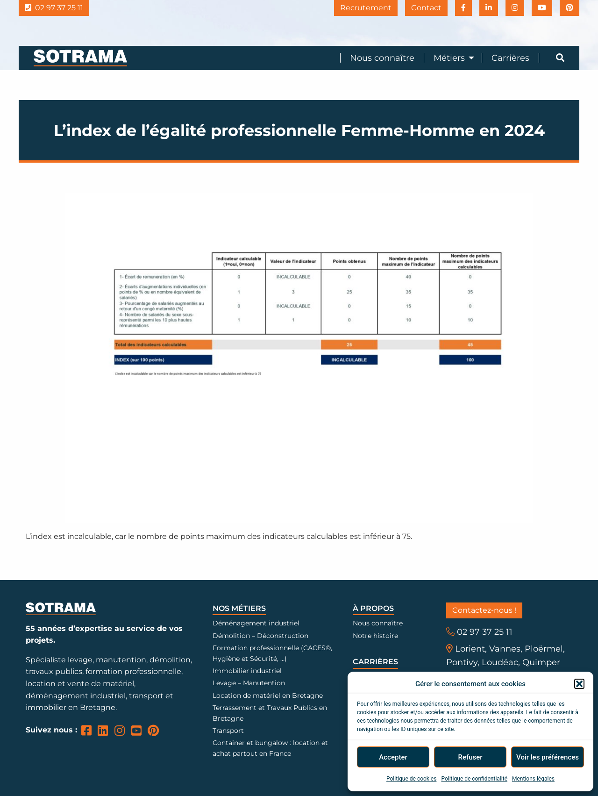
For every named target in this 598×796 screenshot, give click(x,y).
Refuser (470, 757)
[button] (579, 683)
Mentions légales (533, 778)
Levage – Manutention (249, 683)
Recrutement (366, 7)
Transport (228, 730)
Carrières (510, 58)
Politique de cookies (411, 778)
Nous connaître (382, 58)
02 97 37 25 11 (54, 7)
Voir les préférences (547, 757)
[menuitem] (377, 58)
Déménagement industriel (256, 623)
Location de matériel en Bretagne (268, 695)
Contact (426, 7)
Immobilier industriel (247, 671)
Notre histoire (375, 635)
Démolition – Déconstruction (260, 635)
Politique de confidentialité (474, 778)
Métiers (449, 58)
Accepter (393, 757)
